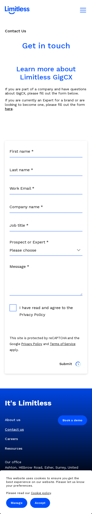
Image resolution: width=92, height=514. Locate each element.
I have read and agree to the (41, 310)
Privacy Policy (32, 314)
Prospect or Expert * (29, 242)
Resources (13, 448)
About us (12, 420)
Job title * (19, 225)
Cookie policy (41, 493)
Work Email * (22, 188)
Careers (11, 439)
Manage (17, 503)
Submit (70, 364)
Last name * (21, 169)
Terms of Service (63, 344)
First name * (22, 151)
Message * (19, 266)
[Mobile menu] (83, 10)
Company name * (26, 206)
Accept (40, 503)
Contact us (14, 429)
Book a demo (72, 420)
